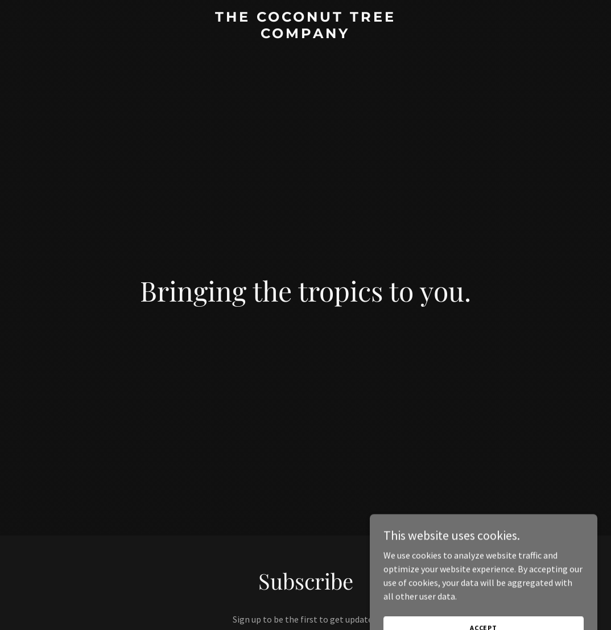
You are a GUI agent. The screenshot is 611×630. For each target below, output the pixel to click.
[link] (305, 34)
